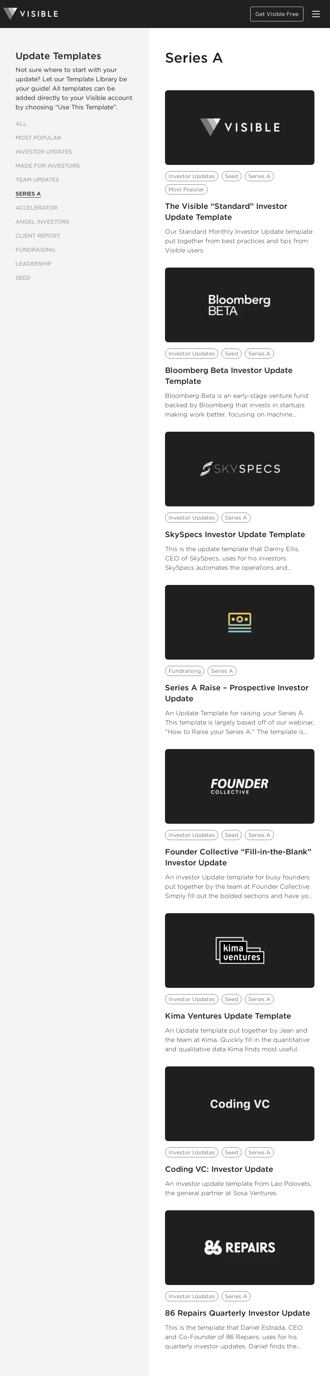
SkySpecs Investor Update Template (235, 534)
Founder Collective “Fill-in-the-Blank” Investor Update (238, 857)
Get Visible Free (276, 14)
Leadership (33, 264)
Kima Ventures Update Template (228, 1016)
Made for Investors (48, 166)
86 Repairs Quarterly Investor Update (237, 1313)
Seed (23, 278)
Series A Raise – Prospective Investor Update (237, 693)
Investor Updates (44, 152)
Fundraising (35, 250)
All (21, 124)
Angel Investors (42, 222)
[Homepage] (30, 14)
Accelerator (36, 208)
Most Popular (38, 138)
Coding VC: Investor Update (219, 1169)
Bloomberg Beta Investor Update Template (229, 376)
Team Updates (37, 180)
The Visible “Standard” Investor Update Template (226, 211)
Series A (28, 194)
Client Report (38, 236)
